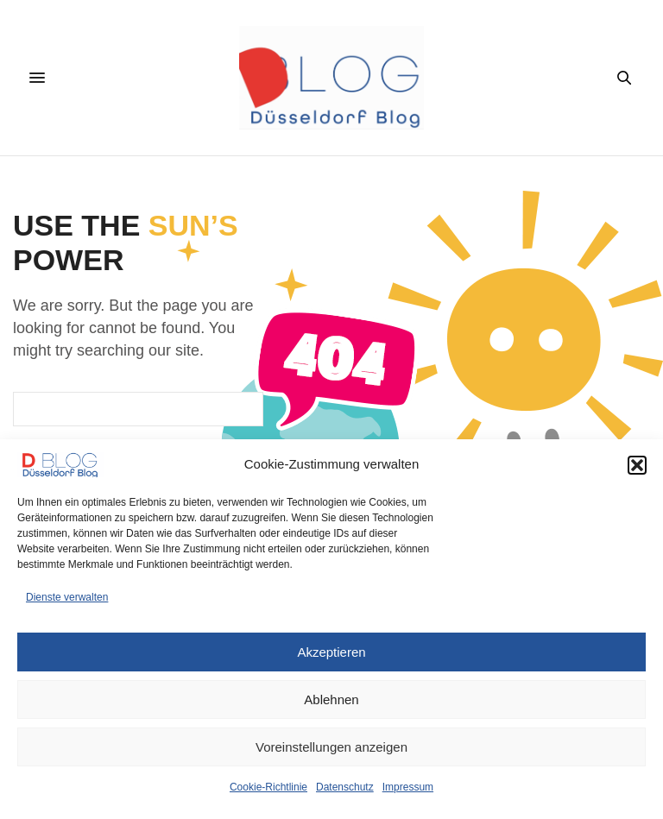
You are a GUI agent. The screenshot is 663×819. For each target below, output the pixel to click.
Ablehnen (331, 699)
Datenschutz (345, 787)
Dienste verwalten (67, 597)
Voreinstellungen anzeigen (331, 747)
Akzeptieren (331, 652)
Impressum (407, 787)
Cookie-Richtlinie (268, 787)
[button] (637, 465)
